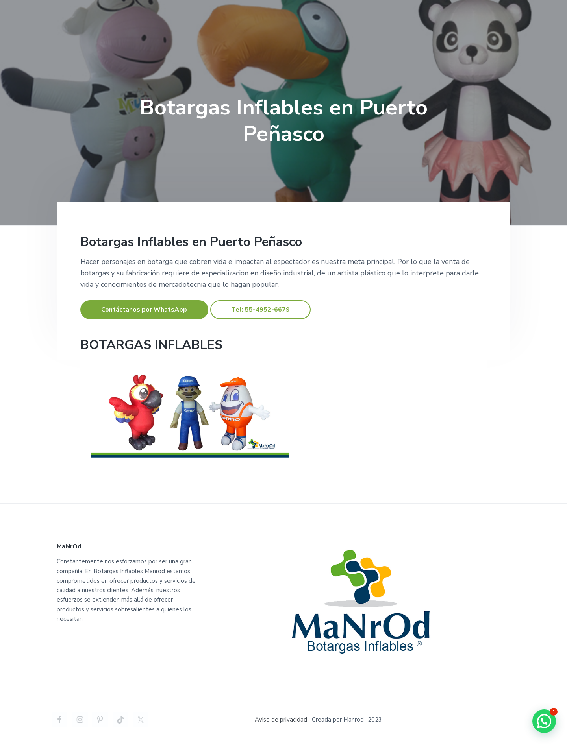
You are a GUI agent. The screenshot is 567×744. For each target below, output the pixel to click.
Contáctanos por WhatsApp (144, 309)
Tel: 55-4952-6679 (260, 309)
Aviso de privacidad (281, 720)
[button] (544, 721)
